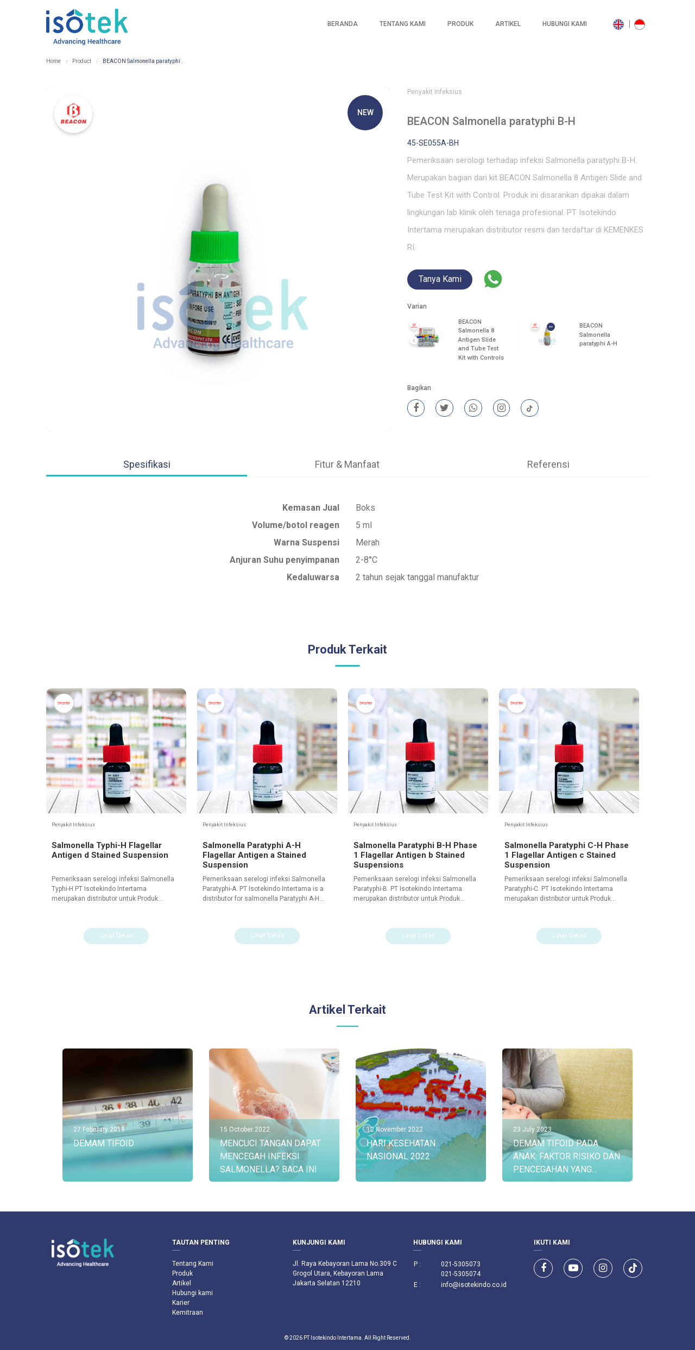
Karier (180, 1303)
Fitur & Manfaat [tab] (347, 464)
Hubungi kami (564, 24)
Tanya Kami (440, 279)
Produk (460, 24)
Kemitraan (187, 1312)
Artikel (508, 24)
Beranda (342, 24)
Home (53, 61)
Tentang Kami (403, 24)
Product (81, 61)
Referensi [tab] (548, 464)
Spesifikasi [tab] (146, 464)
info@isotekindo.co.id (474, 1285)
